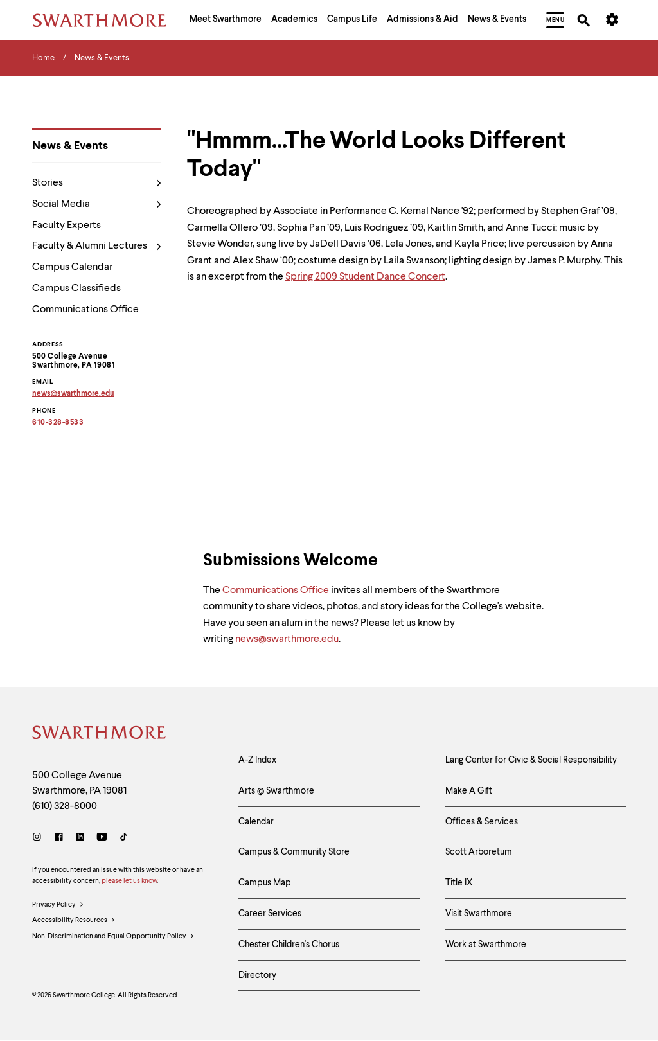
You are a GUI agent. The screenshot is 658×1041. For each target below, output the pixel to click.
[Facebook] (59, 838)
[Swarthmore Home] (99, 734)
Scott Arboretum (478, 852)
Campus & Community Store (294, 852)
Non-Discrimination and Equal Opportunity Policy (113, 937)
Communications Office (85, 310)
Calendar (256, 821)
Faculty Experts (66, 225)
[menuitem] (226, 20)
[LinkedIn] (80, 838)
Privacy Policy (58, 905)
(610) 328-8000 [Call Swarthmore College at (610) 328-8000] (64, 806)
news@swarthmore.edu (287, 644)
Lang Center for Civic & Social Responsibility (531, 760)
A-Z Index (257, 760)
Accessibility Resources (74, 921)
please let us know (129, 881)
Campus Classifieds (76, 288)
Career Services (269, 913)
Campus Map (264, 882)
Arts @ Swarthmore (276, 791)
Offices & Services (481, 821)
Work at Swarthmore (485, 944)
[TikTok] (123, 838)
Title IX (459, 882)
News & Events (70, 146)
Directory (257, 975)
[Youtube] (101, 838)
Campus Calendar (72, 267)
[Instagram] (39, 838)
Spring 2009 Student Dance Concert (365, 277)
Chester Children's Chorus (288, 944)
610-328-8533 (58, 423)
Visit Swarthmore (478, 913)
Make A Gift (468, 791)
